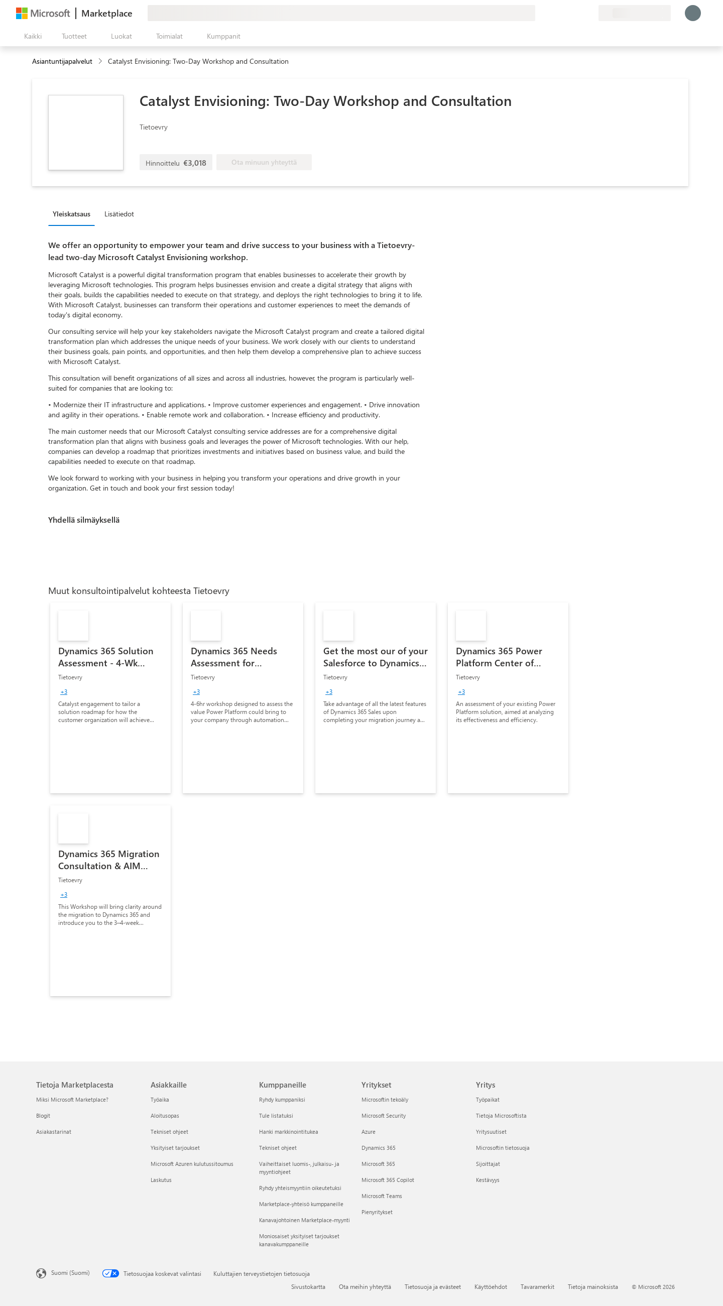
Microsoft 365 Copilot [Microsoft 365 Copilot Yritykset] (388, 1179)
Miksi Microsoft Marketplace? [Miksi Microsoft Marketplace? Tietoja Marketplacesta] (72, 1099)
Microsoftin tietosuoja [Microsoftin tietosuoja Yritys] (503, 1147)
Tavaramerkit (537, 1286)
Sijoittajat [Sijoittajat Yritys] (488, 1163)
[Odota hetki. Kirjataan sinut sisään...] (693, 13)
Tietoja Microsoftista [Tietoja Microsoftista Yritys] (501, 1115)
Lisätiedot (119, 213)
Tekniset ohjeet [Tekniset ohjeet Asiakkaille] (169, 1131)
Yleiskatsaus (71, 213)
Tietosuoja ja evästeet (433, 1286)
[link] (110, 698)
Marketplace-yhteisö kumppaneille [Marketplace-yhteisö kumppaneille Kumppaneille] (301, 1204)
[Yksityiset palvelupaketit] (590, 13)
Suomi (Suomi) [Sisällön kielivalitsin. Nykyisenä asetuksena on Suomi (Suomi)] (70, 1272)
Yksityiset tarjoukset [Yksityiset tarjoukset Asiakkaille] (175, 1147)
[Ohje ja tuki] (566, 13)
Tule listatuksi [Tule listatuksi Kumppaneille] (276, 1115)
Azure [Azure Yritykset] (369, 1131)
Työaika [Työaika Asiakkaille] (160, 1099)
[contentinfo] (101, 61)
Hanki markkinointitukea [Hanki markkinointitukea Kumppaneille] (288, 1131)
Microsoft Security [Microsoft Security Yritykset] (384, 1115)
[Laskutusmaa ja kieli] (634, 13)
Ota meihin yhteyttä (365, 1286)
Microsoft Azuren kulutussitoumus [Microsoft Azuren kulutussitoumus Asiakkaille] (192, 1163)
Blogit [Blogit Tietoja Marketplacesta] (43, 1115)
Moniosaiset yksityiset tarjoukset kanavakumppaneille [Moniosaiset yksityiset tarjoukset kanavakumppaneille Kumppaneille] (299, 1240)
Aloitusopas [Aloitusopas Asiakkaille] (165, 1115)
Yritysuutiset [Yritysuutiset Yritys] (491, 1131)
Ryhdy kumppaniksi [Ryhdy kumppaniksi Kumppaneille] (282, 1099)
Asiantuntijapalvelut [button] (62, 61)
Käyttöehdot (490, 1286)
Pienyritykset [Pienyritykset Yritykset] (377, 1212)
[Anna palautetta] (554, 13)
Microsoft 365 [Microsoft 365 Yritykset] (378, 1163)
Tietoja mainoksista (593, 1286)
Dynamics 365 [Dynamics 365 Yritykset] (379, 1147)
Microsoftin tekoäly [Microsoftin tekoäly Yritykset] (385, 1099)
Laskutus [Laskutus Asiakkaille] (161, 1179)
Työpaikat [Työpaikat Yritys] (488, 1099)
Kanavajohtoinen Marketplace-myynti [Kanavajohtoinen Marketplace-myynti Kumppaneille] (304, 1220)
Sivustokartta (308, 1286)
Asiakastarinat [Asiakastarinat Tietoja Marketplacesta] (53, 1131)
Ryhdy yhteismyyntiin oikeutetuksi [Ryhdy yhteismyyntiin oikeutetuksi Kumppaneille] (300, 1188)
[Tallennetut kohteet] (578, 13)
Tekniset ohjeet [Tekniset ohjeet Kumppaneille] (278, 1147)
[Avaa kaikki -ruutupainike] (31, 36)
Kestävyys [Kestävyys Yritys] (488, 1179)
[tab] (74, 213)
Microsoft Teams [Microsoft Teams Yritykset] (382, 1196)
